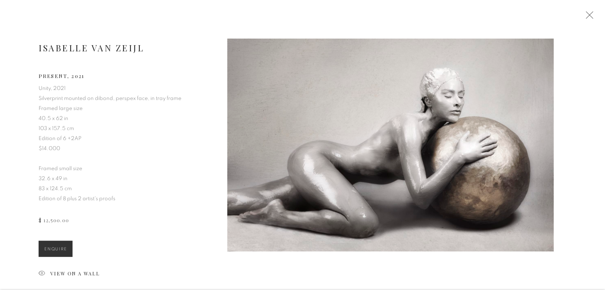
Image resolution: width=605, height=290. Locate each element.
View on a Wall (69, 276)
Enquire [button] (55, 251)
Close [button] (589, 17)
